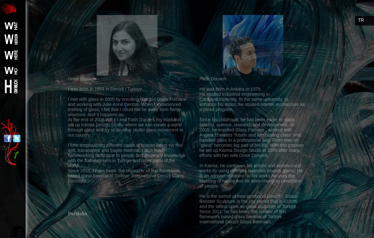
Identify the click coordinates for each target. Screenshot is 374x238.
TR (361, 20)
